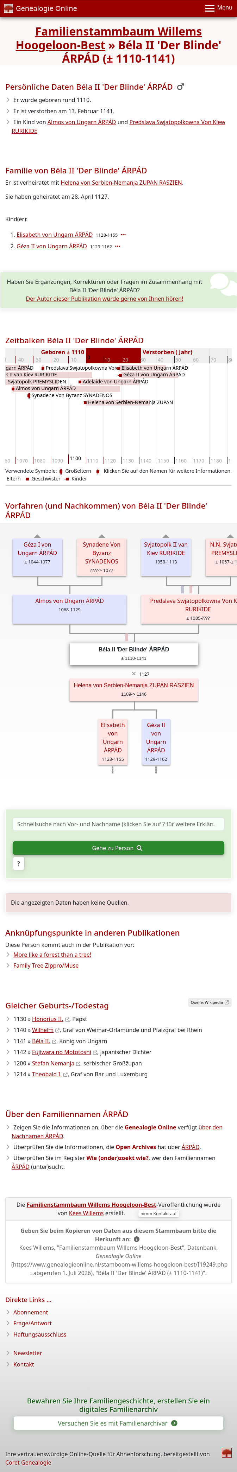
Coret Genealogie (28, 1462)
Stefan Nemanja (53, 1063)
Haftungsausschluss (40, 1334)
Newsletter (27, 1353)
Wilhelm (43, 1030)
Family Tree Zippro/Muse (46, 965)
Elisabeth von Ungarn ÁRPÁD (55, 234)
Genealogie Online (40, 8)
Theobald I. (47, 1074)
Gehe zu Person (117, 848)
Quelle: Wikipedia (207, 1002)
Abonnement (30, 1312)
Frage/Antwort (32, 1323)
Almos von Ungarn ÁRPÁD (82, 122)
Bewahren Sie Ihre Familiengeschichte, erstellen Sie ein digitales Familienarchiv (118, 1405)
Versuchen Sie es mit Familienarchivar (117, 1423)
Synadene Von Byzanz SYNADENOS (101, 553)
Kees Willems (86, 1213)
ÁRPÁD (190, 1147)
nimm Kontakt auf (159, 1214)
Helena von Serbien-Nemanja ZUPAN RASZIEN (121, 182)
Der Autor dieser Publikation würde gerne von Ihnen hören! (104, 298)
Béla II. (41, 1041)
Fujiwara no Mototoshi (61, 1052)
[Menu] (219, 8)
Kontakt (23, 1364)
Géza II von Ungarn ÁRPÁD (52, 246)
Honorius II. (47, 1019)
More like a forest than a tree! (52, 954)
